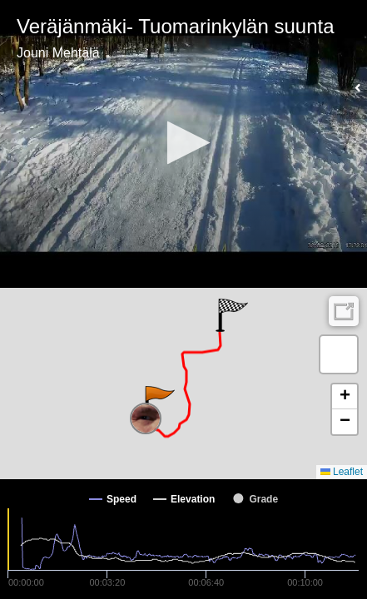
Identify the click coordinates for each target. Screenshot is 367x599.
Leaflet (341, 472)
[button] (183, 143)
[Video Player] (183, 144)
